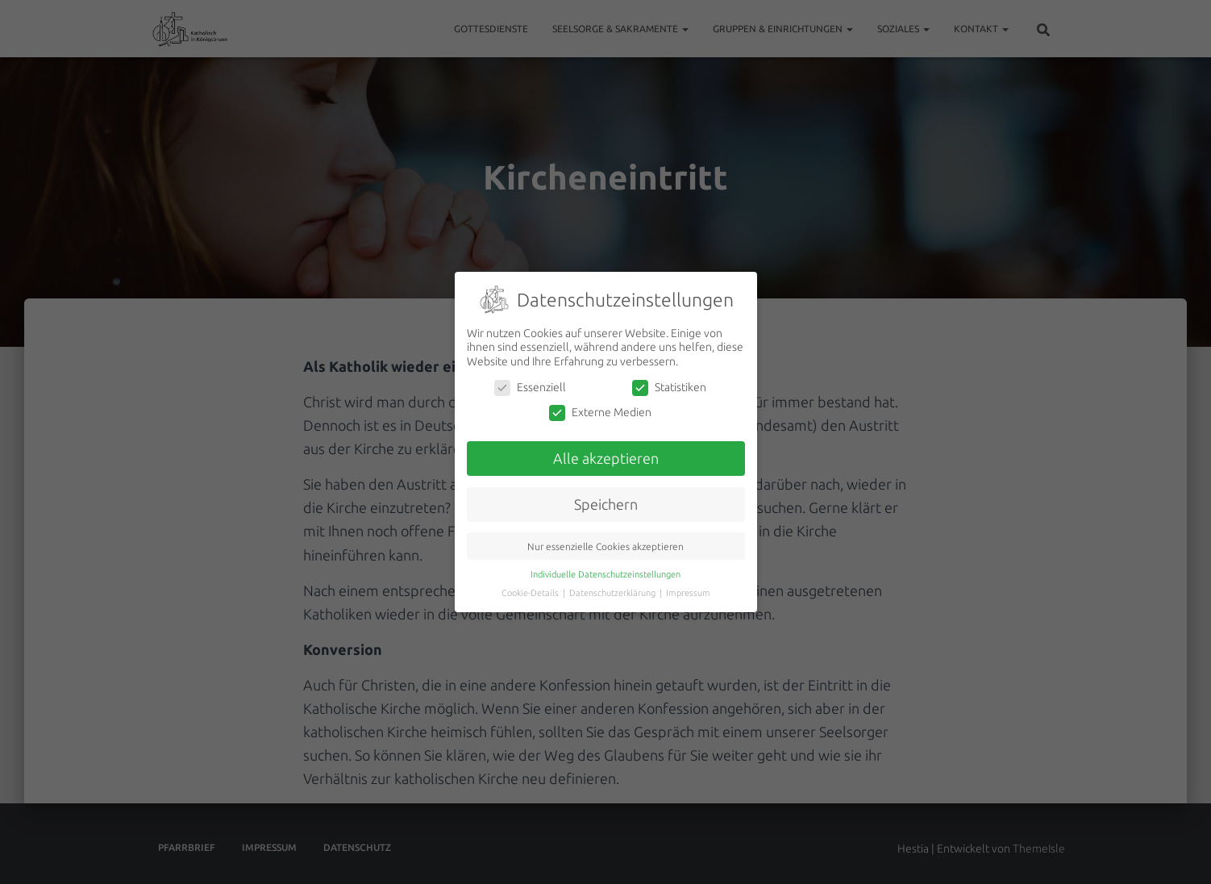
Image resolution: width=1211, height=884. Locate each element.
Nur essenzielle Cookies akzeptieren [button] (605, 546)
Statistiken (669, 387)
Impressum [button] (688, 593)
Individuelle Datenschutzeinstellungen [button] (605, 574)
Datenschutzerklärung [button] (613, 593)
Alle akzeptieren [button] (606, 458)
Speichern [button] (606, 504)
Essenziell (530, 387)
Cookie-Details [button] (531, 593)
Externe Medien (600, 412)
